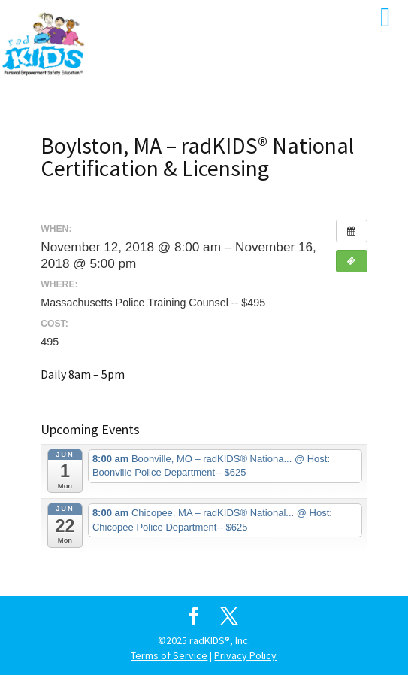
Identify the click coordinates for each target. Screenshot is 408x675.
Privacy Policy (245, 655)
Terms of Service (169, 655)
